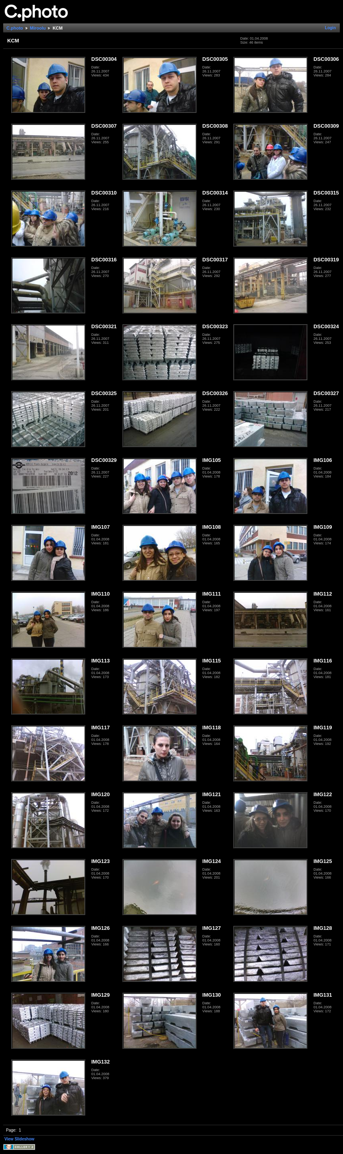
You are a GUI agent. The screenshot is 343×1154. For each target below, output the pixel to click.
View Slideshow (19, 1139)
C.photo (14, 28)
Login (330, 28)
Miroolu (38, 28)
